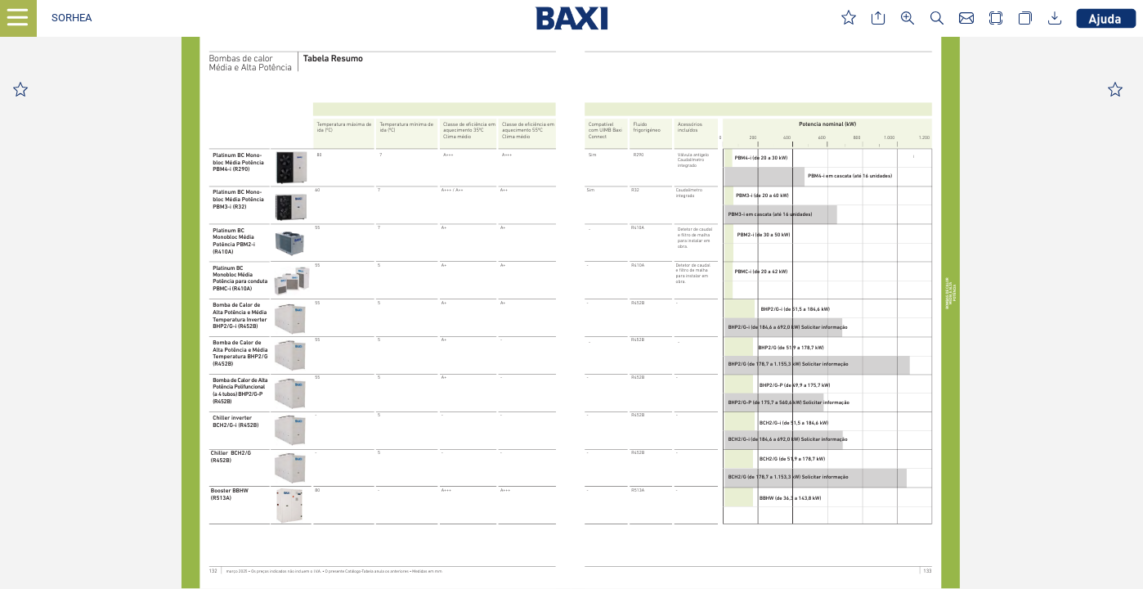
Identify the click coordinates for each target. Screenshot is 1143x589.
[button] (71, 18)
